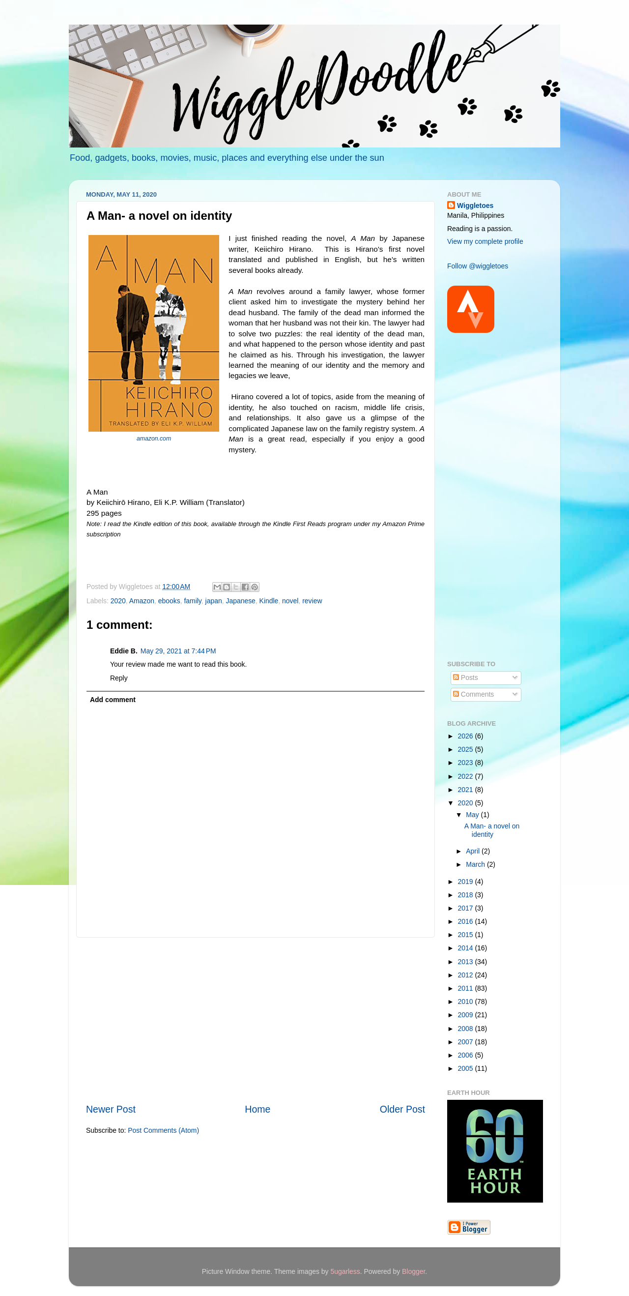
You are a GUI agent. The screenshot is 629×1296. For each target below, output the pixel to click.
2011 (466, 988)
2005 (466, 1068)
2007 (466, 1042)
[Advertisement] (255, 1020)
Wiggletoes (475, 205)
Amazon (141, 601)
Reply (119, 678)
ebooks (169, 601)
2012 (466, 975)
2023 (466, 762)
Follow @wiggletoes (477, 266)
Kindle (269, 601)
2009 (466, 1015)
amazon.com (154, 438)
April (474, 851)
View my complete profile (485, 241)
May (473, 815)
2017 (466, 908)
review (312, 601)
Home (257, 1109)
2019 (466, 881)
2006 (466, 1055)
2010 (466, 1001)
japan (213, 601)
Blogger (413, 1271)
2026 (466, 736)
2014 (466, 948)
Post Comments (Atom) (163, 1130)
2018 (466, 895)
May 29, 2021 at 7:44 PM (178, 651)
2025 (466, 749)
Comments (473, 694)
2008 (466, 1028)
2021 (466, 790)
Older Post (402, 1109)
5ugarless (345, 1271)
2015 (466, 935)
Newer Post (111, 1109)
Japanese (240, 601)
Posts (465, 677)
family (192, 601)
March (476, 864)
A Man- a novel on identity (491, 830)
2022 (466, 776)
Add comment (113, 700)
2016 (466, 921)
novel (290, 601)
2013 (466, 962)
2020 (118, 601)
